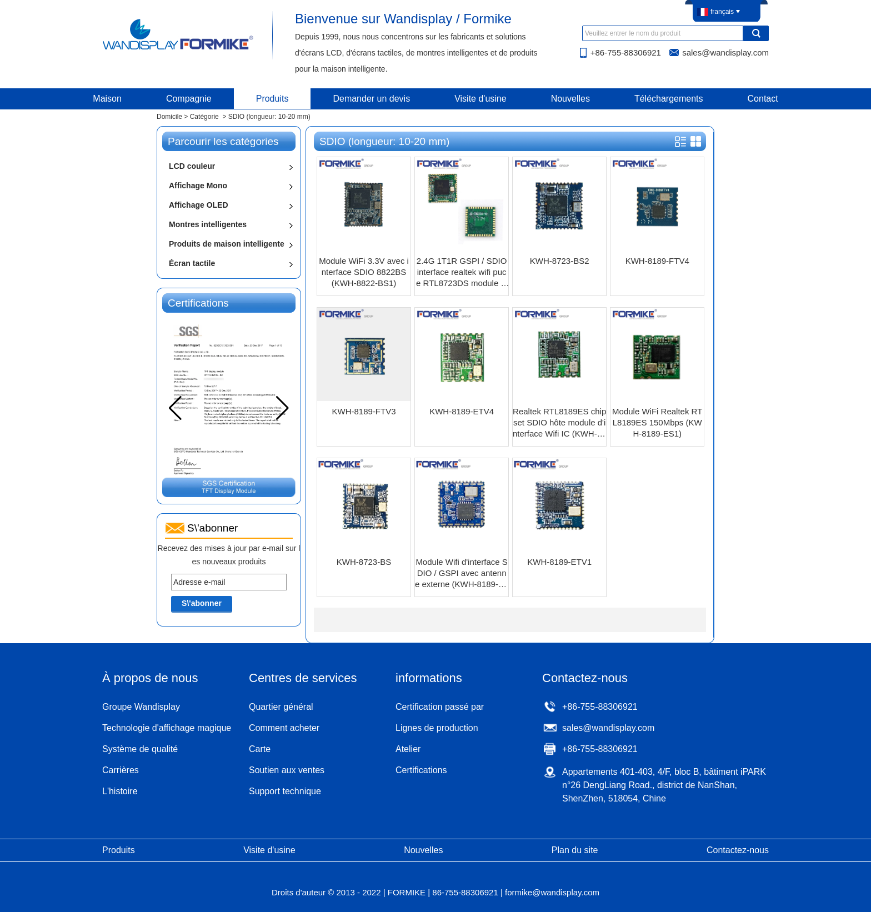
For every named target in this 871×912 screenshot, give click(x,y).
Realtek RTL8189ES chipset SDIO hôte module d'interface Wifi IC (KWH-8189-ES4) (559, 423)
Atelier (408, 749)
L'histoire (120, 791)
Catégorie (204, 117)
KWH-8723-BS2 (559, 260)
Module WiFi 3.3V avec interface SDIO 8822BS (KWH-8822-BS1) (364, 272)
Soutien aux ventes (286, 770)
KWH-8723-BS (364, 562)
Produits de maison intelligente (226, 243)
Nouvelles (570, 98)
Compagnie (189, 98)
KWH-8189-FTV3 (364, 411)
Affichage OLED (198, 205)
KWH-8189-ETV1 (559, 562)
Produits (272, 98)
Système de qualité (140, 749)
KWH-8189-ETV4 (461, 411)
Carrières (120, 770)
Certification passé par (440, 706)
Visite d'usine (480, 98)
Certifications (421, 770)
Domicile (169, 117)
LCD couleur (192, 166)
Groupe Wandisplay (141, 706)
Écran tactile (192, 263)
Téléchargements (668, 98)
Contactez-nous (738, 850)
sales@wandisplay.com (725, 52)
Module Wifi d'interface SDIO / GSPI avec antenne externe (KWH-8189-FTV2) (461, 573)
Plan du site (575, 850)
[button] (282, 408)
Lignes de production (437, 728)
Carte (260, 749)
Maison (107, 98)
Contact (763, 98)
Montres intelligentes (208, 224)
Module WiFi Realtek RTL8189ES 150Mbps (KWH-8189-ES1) (657, 422)
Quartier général (281, 706)
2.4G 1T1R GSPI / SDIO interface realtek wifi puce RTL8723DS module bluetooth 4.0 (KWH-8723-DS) (461, 272)
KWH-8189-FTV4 (657, 260)
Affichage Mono (198, 185)
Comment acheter (284, 728)
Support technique (285, 791)
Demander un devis (371, 98)
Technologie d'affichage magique (166, 728)
